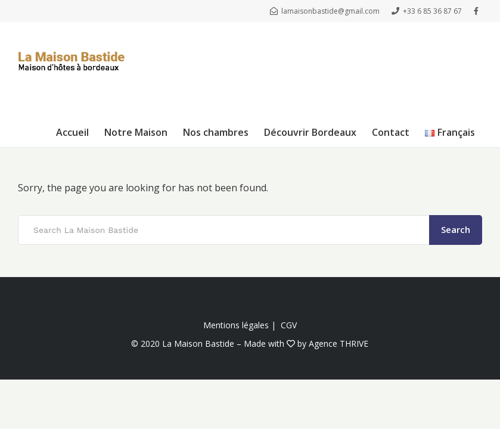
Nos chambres (216, 132)
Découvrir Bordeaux (310, 132)
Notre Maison (135, 132)
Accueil (72, 132)
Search (455, 229)
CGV (289, 325)
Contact (390, 132)
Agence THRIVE (338, 343)
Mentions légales (236, 325)
